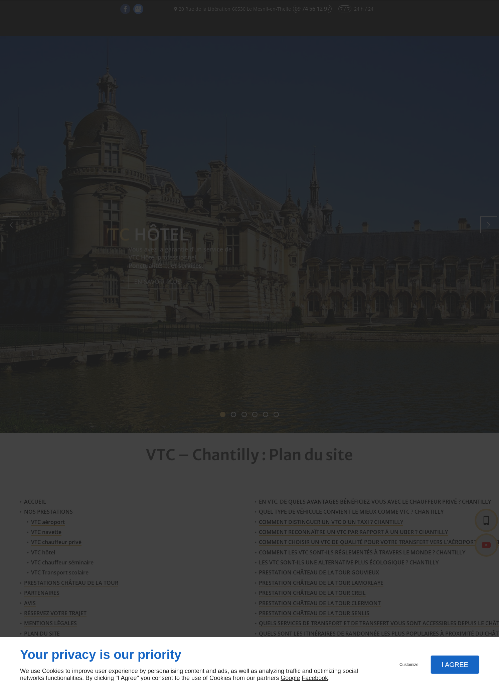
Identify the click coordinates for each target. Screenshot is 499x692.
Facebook (315, 678)
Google (290, 678)
